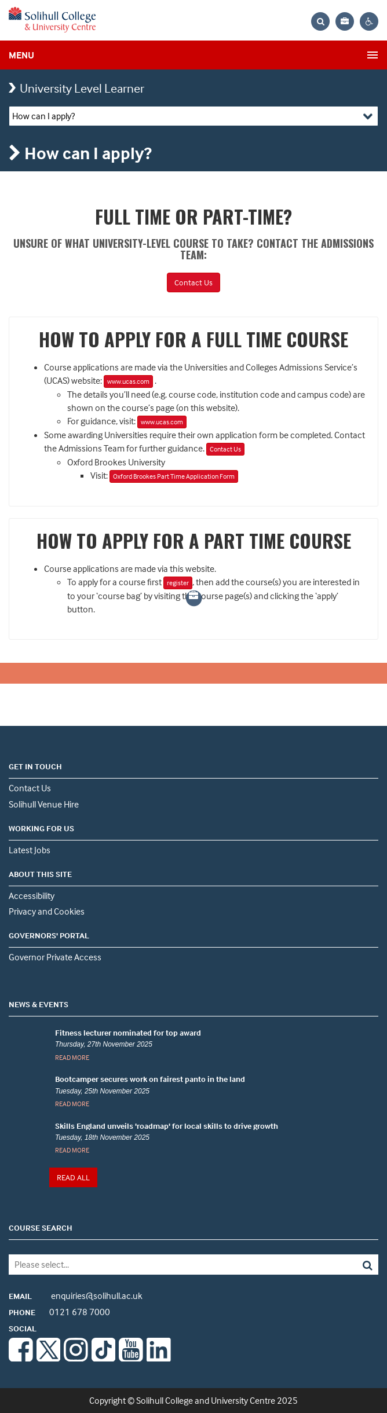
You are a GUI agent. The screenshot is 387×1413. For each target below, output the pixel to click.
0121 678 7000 (59, 1311)
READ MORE (72, 1057)
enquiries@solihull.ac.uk (76, 1295)
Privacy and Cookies (47, 911)
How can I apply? (43, 116)
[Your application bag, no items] (344, 22)
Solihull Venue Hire (44, 804)
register (178, 582)
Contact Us (193, 282)
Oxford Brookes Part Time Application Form (174, 476)
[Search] (341, 1264)
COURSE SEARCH (40, 1227)
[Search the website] (320, 22)
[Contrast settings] (369, 22)
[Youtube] (131, 1358)
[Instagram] (76, 1358)
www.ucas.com (128, 381)
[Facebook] (21, 1358)
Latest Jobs (29, 850)
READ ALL (73, 1177)
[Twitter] (48, 1358)
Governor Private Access (55, 957)
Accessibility (31, 895)
